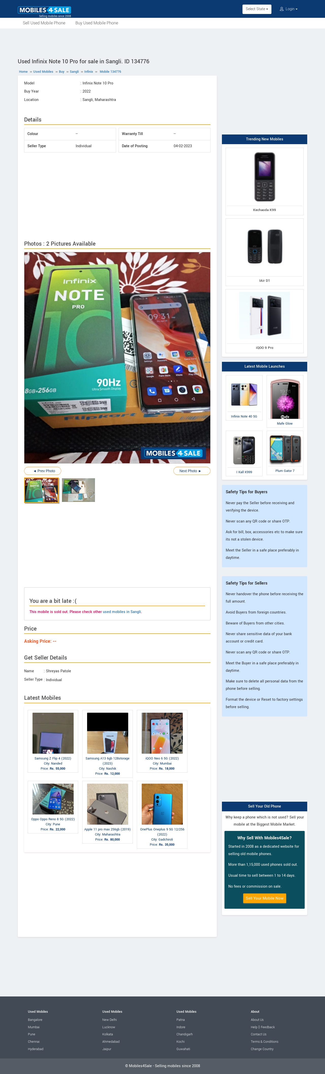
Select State (257, 9)
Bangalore (35, 1020)
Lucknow (108, 1027)
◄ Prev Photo (44, 471)
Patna (180, 1020)
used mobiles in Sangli (122, 612)
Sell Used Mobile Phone (44, 23)
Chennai (34, 1041)
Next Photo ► (191, 471)
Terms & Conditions (264, 1041)
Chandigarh (184, 1034)
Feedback (268, 1027)
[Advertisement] (162, 42)
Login (289, 9)
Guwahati (183, 1049)
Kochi (180, 1041)
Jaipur (106, 1049)
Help (254, 1027)
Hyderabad (35, 1049)
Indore (180, 1027)
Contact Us (258, 1034)
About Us (257, 1020)
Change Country (262, 1049)
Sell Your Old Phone (264, 806)
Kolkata (107, 1034)
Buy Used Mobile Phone (96, 23)
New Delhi (109, 1020)
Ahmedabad (111, 1041)
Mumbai (34, 1027)
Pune (31, 1034)
